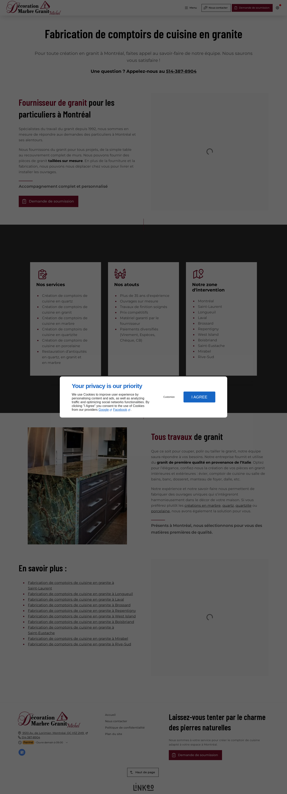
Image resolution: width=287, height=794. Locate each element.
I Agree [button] (199, 397)
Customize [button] (169, 397)
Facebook (120, 409)
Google (103, 409)
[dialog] (143, 397)
